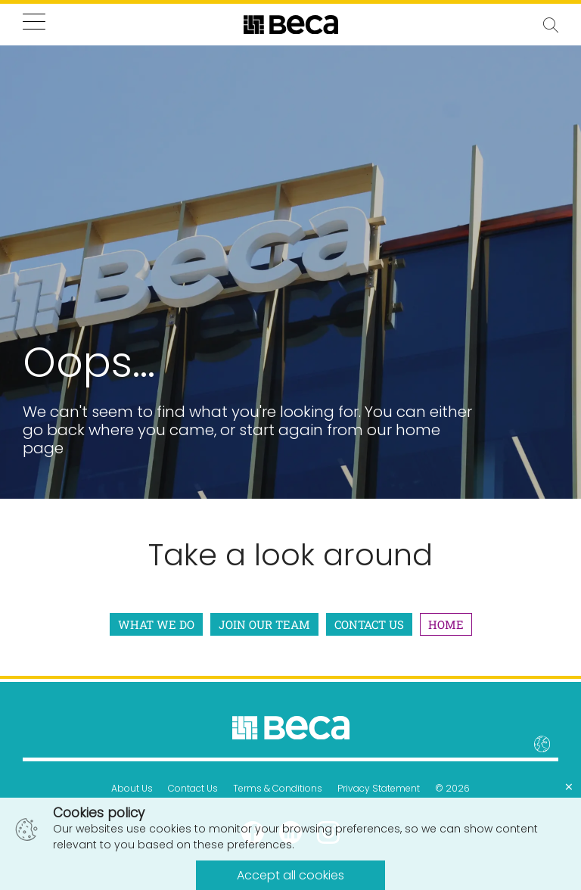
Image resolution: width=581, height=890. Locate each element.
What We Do (156, 624)
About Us (132, 788)
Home (446, 624)
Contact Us (369, 624)
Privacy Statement (378, 788)
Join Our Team (264, 624)
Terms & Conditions (277, 788)
